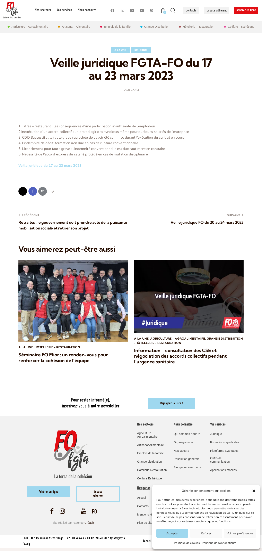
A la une (120, 50)
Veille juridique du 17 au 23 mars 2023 (49, 165)
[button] (254, 491)
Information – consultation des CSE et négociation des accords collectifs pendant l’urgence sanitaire (181, 357)
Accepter (172, 533)
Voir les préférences (240, 533)
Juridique (141, 50)
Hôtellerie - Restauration (58, 348)
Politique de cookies (187, 543)
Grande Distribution (152, 343)
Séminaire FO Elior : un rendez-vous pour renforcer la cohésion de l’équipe (64, 359)
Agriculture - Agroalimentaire (178, 339)
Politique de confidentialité (219, 543)
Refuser (206, 533)
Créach (89, 525)
